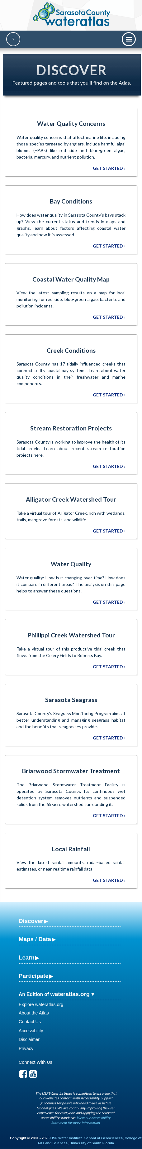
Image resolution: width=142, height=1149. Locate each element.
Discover (31, 921)
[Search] (13, 39)
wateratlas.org (70, 994)
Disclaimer (29, 1039)
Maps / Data (35, 939)
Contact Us (30, 1021)
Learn (27, 957)
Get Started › (109, 168)
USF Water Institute (66, 1138)
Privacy (26, 1048)
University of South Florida (91, 1143)
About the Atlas (34, 1012)
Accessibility (31, 1030)
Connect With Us (35, 1062)
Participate (34, 976)
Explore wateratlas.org (41, 1004)
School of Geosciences (103, 1138)
